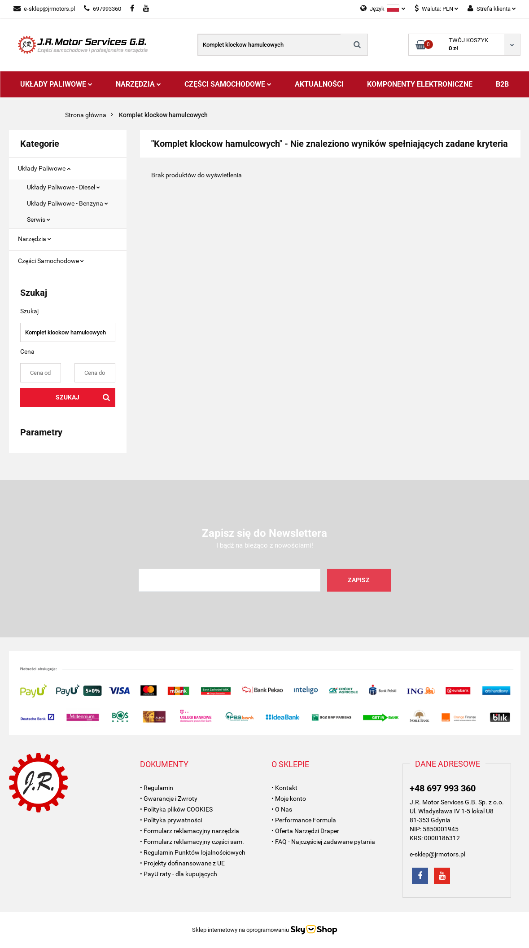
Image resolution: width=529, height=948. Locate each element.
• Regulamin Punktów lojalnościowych (192, 852)
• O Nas (281, 809)
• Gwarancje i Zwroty (168, 798)
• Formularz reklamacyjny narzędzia (189, 830)
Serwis (38, 219)
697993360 (102, 8)
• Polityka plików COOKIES (176, 809)
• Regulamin (156, 787)
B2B (502, 84)
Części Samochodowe (227, 84)
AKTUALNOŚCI (319, 84)
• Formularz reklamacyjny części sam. (192, 841)
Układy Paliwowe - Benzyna (67, 203)
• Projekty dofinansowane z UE (182, 863)
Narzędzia (138, 84)
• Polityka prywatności (171, 820)
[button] (164, 764)
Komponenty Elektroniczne (419, 84)
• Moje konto (288, 798)
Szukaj (67, 397)
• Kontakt (284, 787)
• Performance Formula (303, 820)
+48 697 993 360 (443, 788)
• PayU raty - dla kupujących (178, 874)
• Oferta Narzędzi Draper (305, 830)
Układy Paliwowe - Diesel (63, 187)
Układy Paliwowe (56, 84)
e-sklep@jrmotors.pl (44, 8)
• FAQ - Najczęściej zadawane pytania (323, 841)
